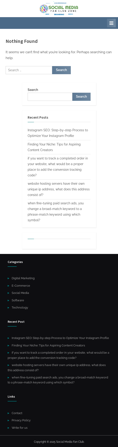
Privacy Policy (21, 420)
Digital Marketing (23, 278)
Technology (20, 307)
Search (33, 90)
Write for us (19, 427)
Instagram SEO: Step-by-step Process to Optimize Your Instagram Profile (60, 338)
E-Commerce (21, 285)
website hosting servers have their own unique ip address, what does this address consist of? (59, 189)
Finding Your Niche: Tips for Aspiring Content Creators (48, 345)
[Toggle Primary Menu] (111, 23)
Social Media (20, 293)
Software (18, 300)
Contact (17, 413)
